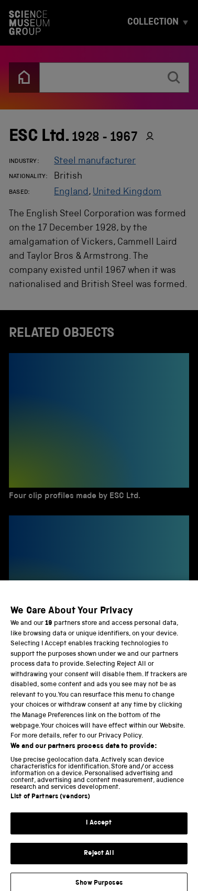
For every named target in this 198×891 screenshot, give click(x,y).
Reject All (99, 858)
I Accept (99, 828)
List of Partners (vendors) (50, 802)
